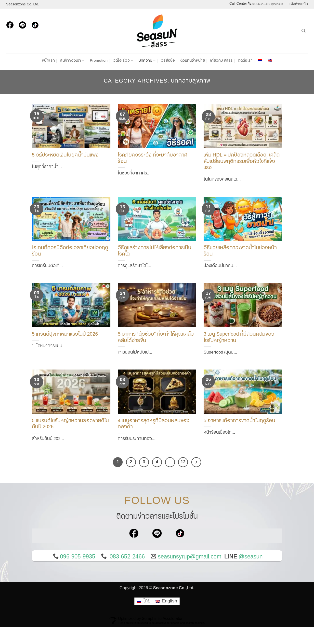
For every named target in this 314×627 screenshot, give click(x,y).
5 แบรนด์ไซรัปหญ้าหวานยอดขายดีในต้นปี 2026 (70, 424)
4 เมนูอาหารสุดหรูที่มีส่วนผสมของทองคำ (153, 424)
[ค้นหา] (303, 30)
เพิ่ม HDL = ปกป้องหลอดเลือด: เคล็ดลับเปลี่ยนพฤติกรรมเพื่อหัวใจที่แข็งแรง (242, 161)
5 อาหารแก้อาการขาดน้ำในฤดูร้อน (239, 421)
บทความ (147, 60)
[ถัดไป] (196, 462)
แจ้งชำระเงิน (298, 4)
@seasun (277, 4)
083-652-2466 (261, 4)
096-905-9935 (77, 556)
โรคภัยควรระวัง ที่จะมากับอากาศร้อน (152, 158)
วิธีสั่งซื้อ (168, 60)
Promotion (99, 60)
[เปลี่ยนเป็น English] (166, 601)
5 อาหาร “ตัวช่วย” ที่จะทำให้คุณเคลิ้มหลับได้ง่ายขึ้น (156, 337)
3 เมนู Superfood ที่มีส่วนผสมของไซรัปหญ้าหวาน (239, 337)
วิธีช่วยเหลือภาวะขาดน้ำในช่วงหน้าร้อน (240, 251)
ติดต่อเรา (245, 60)
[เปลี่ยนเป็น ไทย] (143, 601)
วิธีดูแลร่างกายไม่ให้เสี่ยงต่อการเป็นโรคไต (154, 251)
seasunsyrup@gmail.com (189, 556)
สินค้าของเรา (72, 60)
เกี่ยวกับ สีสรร (221, 60)
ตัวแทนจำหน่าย (192, 60)
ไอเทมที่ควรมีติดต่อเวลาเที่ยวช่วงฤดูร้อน (70, 251)
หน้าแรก (48, 60)
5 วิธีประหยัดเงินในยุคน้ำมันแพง (65, 155)
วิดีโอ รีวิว (123, 60)
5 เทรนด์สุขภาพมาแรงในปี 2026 (65, 334)
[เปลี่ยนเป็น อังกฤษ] (270, 61)
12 (183, 461)
